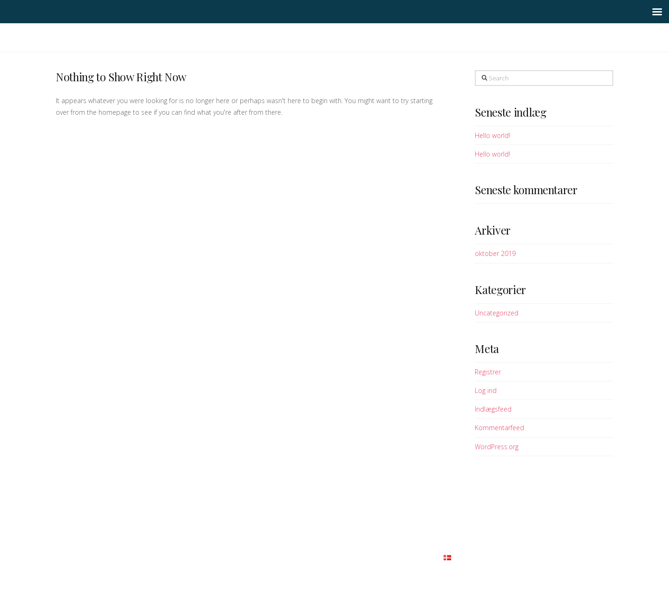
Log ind (486, 390)
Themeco (355, 573)
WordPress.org (496, 446)
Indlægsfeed (493, 409)
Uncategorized (496, 312)
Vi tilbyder (259, 556)
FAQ (320, 556)
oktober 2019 (495, 253)
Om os (226, 556)
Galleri (294, 556)
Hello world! (492, 135)
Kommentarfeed (499, 427)
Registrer (488, 371)
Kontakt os (418, 556)
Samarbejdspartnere (363, 556)
